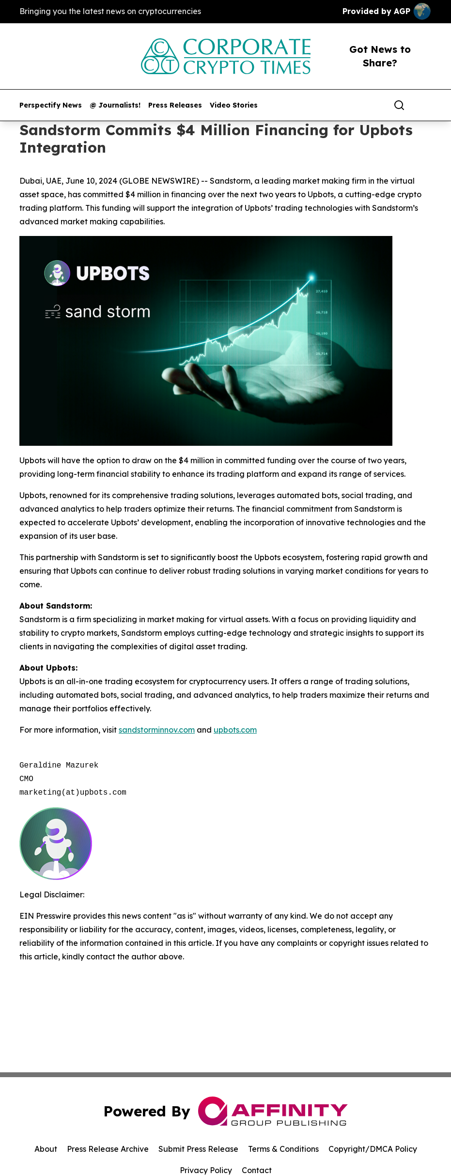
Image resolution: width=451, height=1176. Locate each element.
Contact (257, 1170)
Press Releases (175, 105)
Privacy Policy (206, 1170)
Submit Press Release (198, 1149)
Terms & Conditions (283, 1149)
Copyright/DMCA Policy (372, 1149)
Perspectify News (50, 105)
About (45, 1149)
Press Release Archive (108, 1149)
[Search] (399, 105)
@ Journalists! (115, 105)
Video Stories (234, 105)
